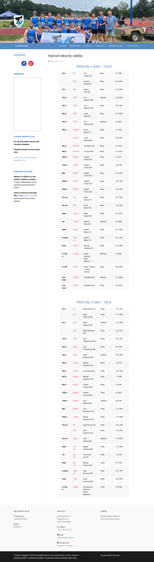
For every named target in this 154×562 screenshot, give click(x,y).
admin (51, 61)
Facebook (60, 546)
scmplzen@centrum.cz (65, 538)
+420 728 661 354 (64, 530)
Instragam (69, 546)
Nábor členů (29, 196)
